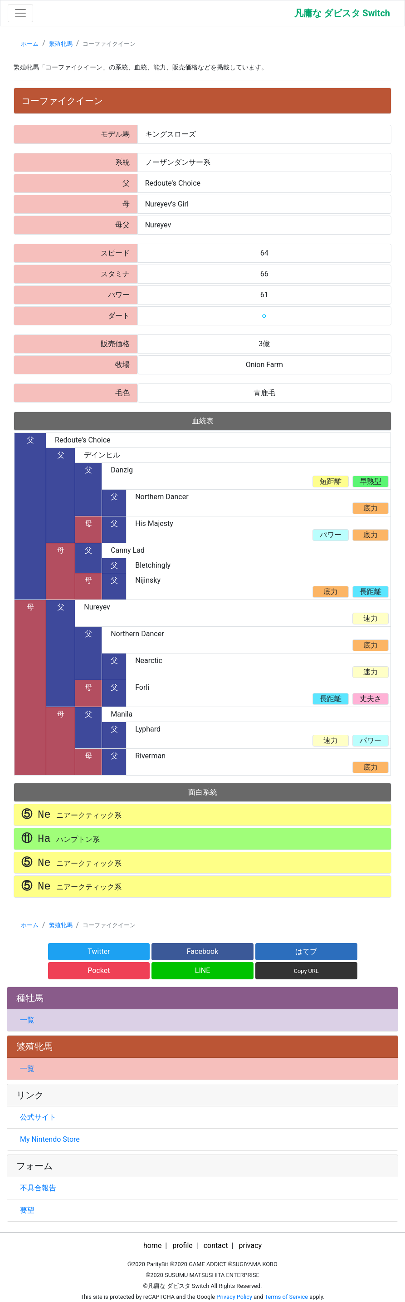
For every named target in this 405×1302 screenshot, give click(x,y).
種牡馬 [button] (30, 997)
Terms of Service (286, 1296)
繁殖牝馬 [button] (34, 1046)
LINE (202, 970)
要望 (27, 1210)
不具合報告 (38, 1188)
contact (216, 1245)
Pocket (99, 970)
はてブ (306, 951)
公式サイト (38, 1117)
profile (182, 1245)
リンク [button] (30, 1095)
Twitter (99, 951)
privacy (250, 1245)
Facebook (202, 951)
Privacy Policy (234, 1296)
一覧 (27, 1020)
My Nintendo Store (50, 1139)
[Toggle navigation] (20, 13)
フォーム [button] (34, 1165)
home (152, 1245)
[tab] (202, 998)
